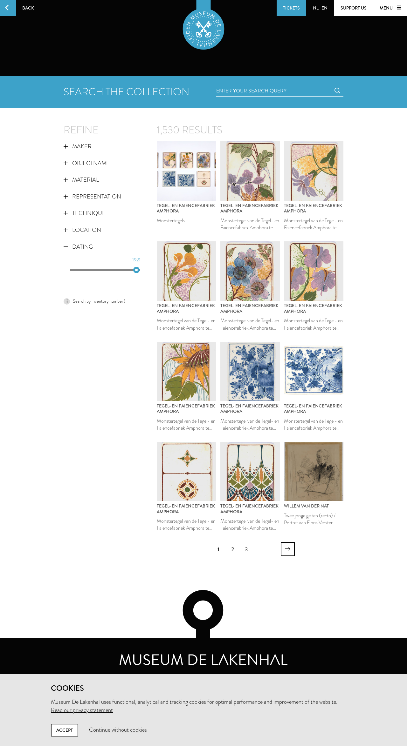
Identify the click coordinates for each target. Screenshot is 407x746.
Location (82, 230)
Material (81, 180)
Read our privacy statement (82, 710)
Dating (78, 247)
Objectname (87, 163)
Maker (78, 146)
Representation (92, 196)
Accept (64, 730)
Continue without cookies (118, 730)
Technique (85, 213)
